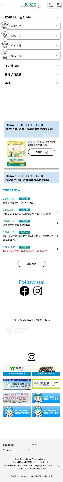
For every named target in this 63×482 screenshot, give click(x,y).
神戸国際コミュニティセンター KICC (31, 320)
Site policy (8, 444)
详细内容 (31, 263)
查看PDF (42, 151)
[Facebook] (24, 290)
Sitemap (7, 450)
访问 (34, 444)
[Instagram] (37, 290)
